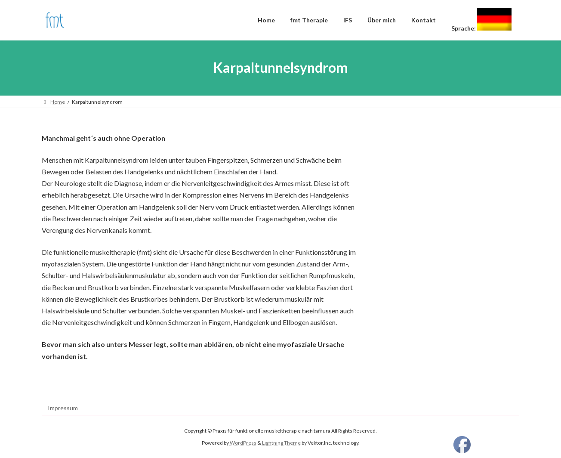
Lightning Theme (281, 443)
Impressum (63, 408)
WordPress (243, 443)
